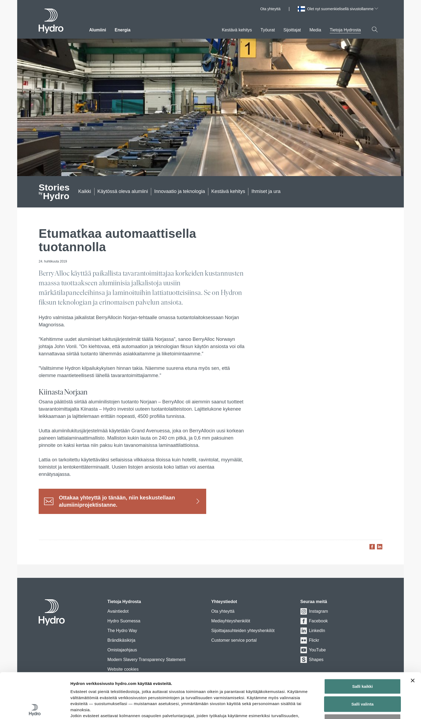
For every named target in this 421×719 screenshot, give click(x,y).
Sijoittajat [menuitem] (292, 30)
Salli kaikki (362, 641)
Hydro (54, 192)
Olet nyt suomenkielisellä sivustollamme (342, 9)
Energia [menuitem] (122, 30)
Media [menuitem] (315, 30)
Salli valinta (362, 658)
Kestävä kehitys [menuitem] (237, 30)
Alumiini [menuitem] (97, 30)
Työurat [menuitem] (267, 30)
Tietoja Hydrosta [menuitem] (345, 30)
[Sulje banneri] (413, 635)
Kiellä (362, 676)
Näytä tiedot (287, 708)
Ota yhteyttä (270, 9)
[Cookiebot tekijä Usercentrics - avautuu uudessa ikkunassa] (34, 709)
